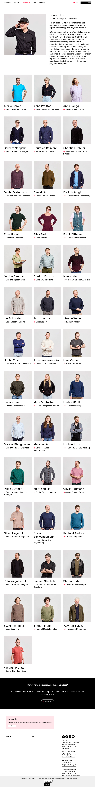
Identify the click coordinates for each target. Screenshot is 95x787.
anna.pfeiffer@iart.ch (68, 757)
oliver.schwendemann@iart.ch (71, 775)
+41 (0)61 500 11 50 (70, 746)
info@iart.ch (66, 748)
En (74, 3)
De (77, 3)
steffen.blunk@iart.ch (69, 766)
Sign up (12, 726)
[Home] (86, 3)
